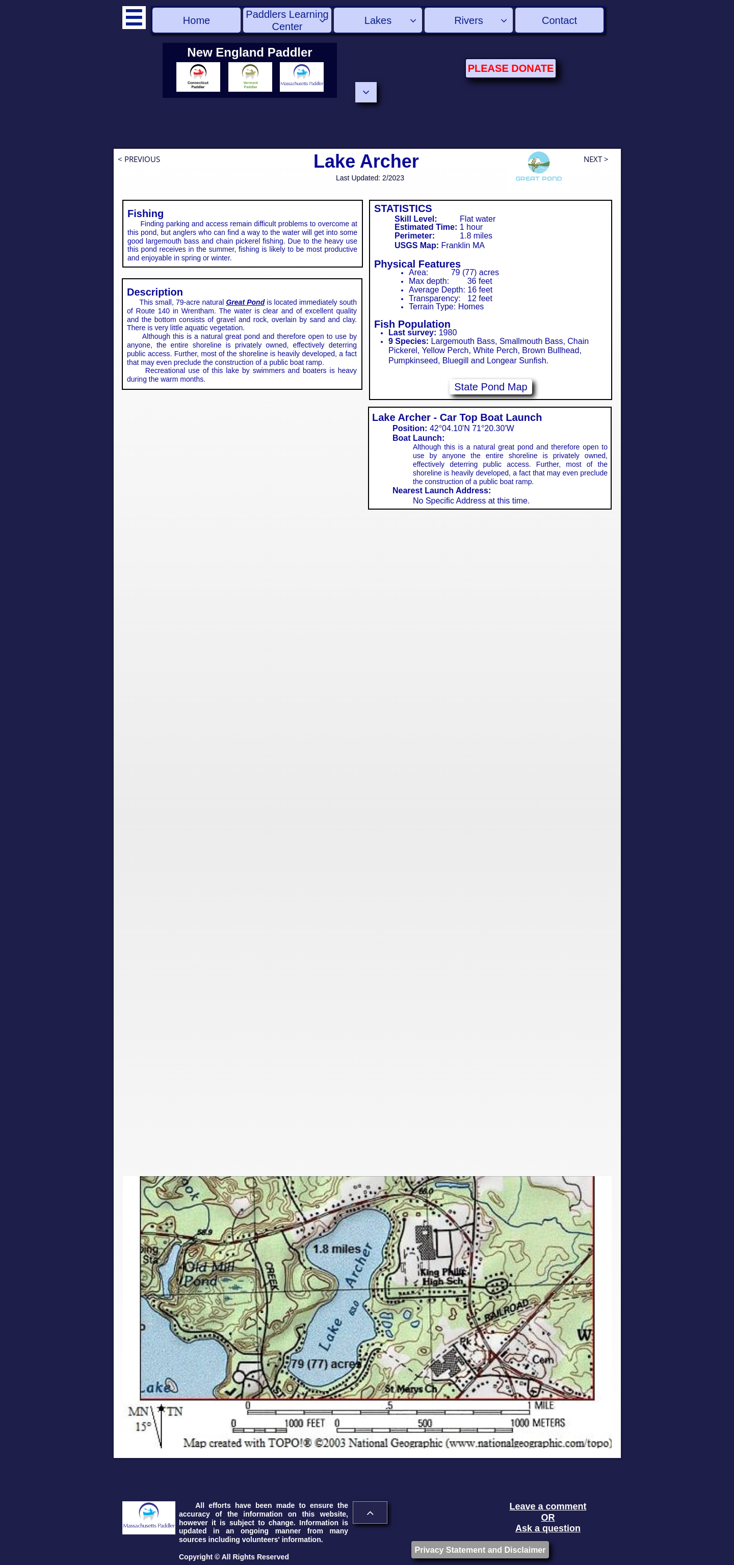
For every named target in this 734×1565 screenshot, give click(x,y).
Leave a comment (547, 1506)
